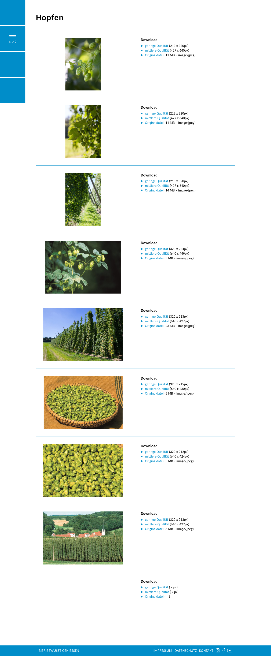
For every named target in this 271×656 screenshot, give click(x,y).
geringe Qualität (156, 46)
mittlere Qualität (157, 50)
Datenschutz (186, 650)
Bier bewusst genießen (59, 650)
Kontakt (206, 650)
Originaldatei (154, 55)
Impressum (162, 650)
